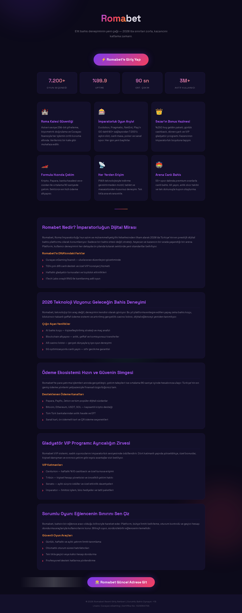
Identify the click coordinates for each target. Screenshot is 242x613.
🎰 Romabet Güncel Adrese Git (121, 582)
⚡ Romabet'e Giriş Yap (121, 59)
